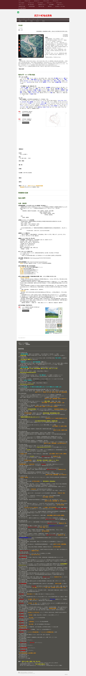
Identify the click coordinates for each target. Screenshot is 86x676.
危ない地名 (31, 624)
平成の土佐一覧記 (41, 6)
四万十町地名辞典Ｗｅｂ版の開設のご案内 (27, 653)
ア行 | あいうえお (27, 0)
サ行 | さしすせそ (46, 0)
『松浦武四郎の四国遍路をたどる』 (60, 409)
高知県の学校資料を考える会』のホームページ (30, 417)
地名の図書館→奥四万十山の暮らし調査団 (55, 515)
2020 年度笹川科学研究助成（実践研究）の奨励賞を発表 (46, 421)
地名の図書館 (51, 4)
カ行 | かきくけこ (37, 0)
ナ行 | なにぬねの (21, 2)
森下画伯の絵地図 (32, 6)
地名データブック (60, 4)
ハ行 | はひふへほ (31, 2)
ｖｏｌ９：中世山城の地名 (33, 632)
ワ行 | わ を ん (21, 4)
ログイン (66, 674)
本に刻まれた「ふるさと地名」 (60, 6)
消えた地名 (31, 617)
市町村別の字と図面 (22, 6)
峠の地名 (30, 615)
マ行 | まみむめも (40, 2)
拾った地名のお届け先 (22, 8)
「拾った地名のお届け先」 (40, 664)
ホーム (20, 0)
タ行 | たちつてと (55, 0)
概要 (19, 672)
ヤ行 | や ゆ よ (49, 2)
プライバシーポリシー (24, 672)
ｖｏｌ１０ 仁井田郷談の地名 (47, 632)
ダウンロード (25, 115)
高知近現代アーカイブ (41, 4)
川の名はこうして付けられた (33, 612)
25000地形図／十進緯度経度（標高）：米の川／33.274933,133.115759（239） (52, 31)
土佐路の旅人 (31, 621)
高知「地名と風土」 (31, 4)
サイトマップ (30, 672)
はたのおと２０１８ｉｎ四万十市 (31, 507)
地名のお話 (50, 6)
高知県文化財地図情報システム (25, 537)
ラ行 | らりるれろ (59, 2)
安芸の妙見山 (52, 481)
